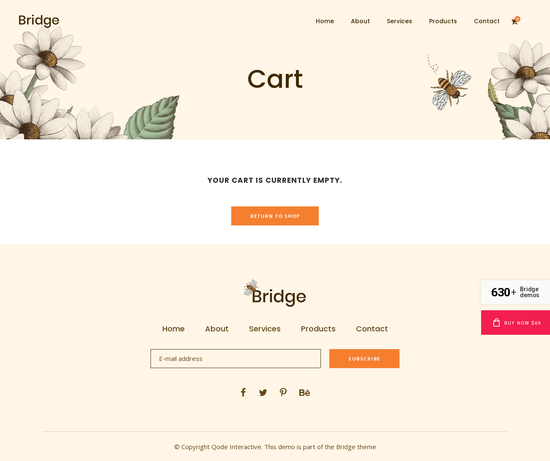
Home (173, 329)
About (217, 329)
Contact (372, 329)
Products (318, 329)
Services (265, 329)
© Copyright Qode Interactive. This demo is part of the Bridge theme (275, 446)
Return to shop (275, 216)
